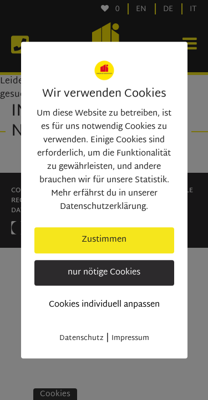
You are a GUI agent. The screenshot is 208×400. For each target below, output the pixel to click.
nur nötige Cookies (104, 272)
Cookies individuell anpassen (104, 304)
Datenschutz (81, 338)
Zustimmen (104, 239)
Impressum (130, 338)
